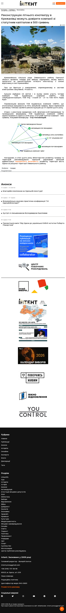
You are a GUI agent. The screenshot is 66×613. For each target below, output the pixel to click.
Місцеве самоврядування (11, 524)
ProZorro (5, 168)
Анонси (6, 184)
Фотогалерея (6, 548)
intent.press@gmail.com (10, 565)
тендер (13, 168)
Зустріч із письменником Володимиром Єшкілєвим (25, 213)
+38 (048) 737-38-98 (9, 569)
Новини (4, 438)
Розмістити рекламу (10, 587)
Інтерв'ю (4, 448)
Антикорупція (6, 489)
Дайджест (5, 506)
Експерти (5, 455)
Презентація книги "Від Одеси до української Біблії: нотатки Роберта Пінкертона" (33, 224)
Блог (3, 494)
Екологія (4, 509)
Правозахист (6, 536)
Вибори (4, 499)
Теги (3, 465)
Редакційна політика (9, 580)
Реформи (5, 538)
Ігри (2, 479)
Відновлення (6, 502)
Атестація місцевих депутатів (13, 492)
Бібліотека (5, 497)
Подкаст (4, 531)
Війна (3, 504)
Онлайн (4, 526)
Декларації (5, 461)
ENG (53, 4)
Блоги (3, 458)
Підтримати (61, 3)
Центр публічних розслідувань (13, 551)
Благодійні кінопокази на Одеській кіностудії (23, 191)
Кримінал (5, 516)
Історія (4, 484)
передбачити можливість (27, 161)
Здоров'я (4, 514)
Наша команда (7, 576)
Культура (5, 519)
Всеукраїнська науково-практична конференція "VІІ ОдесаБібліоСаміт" (26, 202)
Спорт (3, 543)
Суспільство (6, 546)
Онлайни (4, 451)
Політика (4, 534)
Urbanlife (4, 477)
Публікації (5, 442)
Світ (2, 541)
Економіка (5, 511)
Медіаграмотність (8, 521)
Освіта (3, 529)
